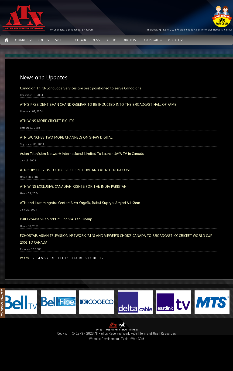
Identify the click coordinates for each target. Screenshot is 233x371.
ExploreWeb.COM (132, 338)
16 (85, 257)
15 (80, 257)
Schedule (61, 40)
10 (57, 257)
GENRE (42, 40)
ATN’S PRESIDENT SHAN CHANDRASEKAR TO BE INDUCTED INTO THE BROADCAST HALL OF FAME (98, 104)
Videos (111, 40)
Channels (21, 40)
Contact (173, 40)
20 (103, 257)
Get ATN (80, 40)
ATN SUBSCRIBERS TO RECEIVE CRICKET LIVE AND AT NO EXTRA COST (75, 170)
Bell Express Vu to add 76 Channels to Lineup (56, 219)
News (96, 40)
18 (94, 257)
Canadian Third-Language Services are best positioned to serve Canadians (80, 88)
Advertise (130, 40)
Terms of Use (149, 333)
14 (75, 257)
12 (66, 257)
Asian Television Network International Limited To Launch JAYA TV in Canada (82, 153)
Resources (168, 333)
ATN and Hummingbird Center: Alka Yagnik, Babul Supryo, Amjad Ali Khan (80, 203)
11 (61, 257)
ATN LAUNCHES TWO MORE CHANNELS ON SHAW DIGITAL (66, 137)
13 (71, 257)
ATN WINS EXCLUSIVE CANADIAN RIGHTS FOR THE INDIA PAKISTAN (73, 186)
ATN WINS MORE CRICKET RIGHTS (47, 121)
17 (89, 257)
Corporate (151, 40)
